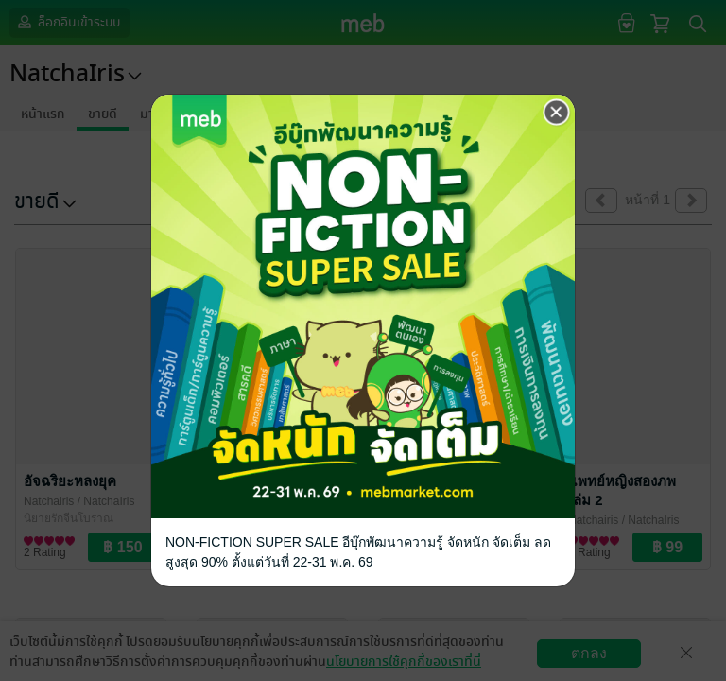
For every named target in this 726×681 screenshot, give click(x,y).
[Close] (557, 112)
